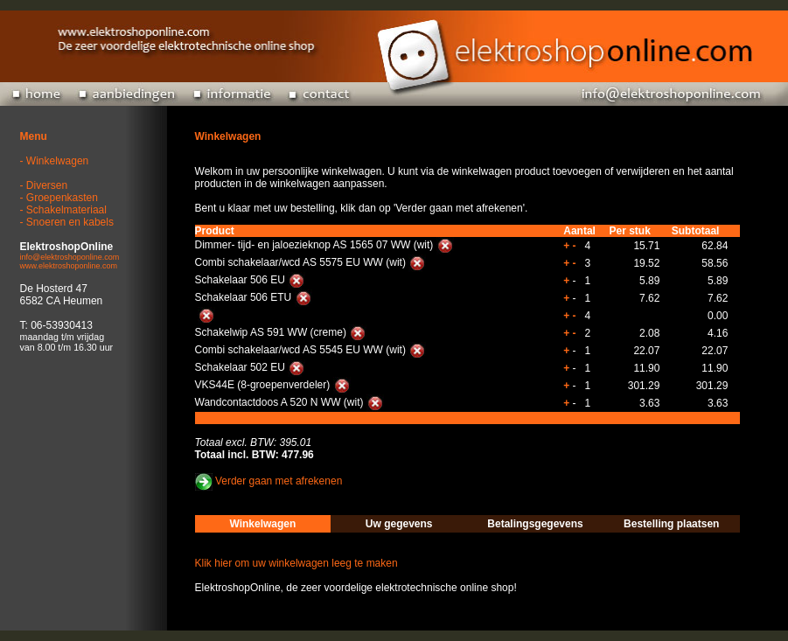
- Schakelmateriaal (63, 210)
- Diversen (44, 185)
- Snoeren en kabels (67, 222)
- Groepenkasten (59, 198)
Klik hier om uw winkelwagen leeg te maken (296, 563)
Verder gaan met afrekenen (278, 482)
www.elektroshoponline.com (69, 265)
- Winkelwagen (54, 161)
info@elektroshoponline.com (70, 257)
